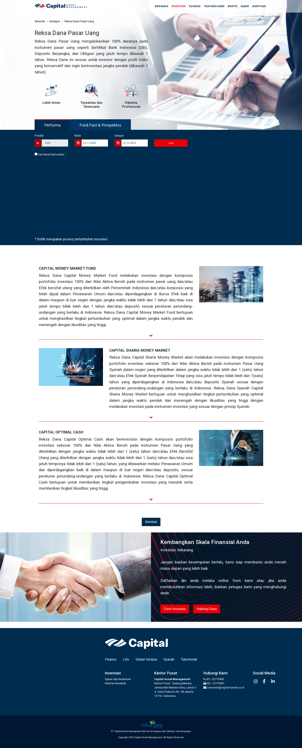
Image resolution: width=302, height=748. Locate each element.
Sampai (119, 135)
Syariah (169, 659)
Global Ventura (146, 659)
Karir (245, 6)
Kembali (151, 522)
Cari (171, 143)
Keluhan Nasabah (115, 683)
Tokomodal (189, 659)
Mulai (77, 135)
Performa (52, 125)
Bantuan (259, 6)
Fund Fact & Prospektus (100, 125)
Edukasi (194, 6)
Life (126, 659)
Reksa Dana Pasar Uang (79, 21)
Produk (39, 135)
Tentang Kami (214, 6)
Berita (232, 6)
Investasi (179, 6)
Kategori (54, 21)
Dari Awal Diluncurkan (49, 154)
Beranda (161, 6)
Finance (110, 659)
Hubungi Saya (207, 609)
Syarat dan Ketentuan (118, 679)
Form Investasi (175, 609)
